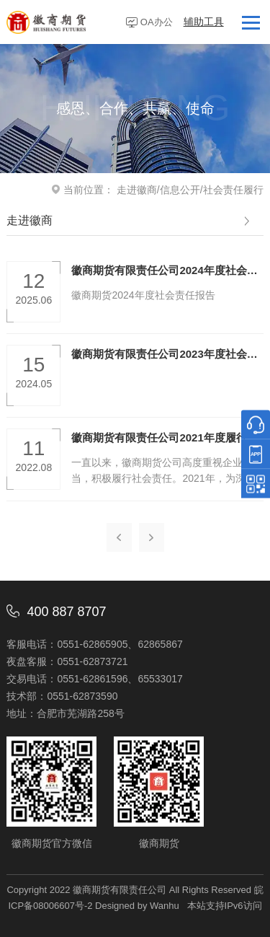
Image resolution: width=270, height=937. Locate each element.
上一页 (119, 537)
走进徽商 (137, 189)
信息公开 (180, 189)
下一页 (151, 537)
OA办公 (156, 22)
